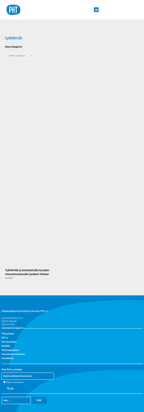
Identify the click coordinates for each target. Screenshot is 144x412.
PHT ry (4, 337)
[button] (96, 9)
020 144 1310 (7, 324)
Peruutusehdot (9, 341)
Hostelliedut (7, 358)
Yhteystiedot (7, 333)
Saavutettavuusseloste (13, 354)
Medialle (5, 346)
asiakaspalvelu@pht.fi (12, 327)
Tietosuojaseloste (10, 350)
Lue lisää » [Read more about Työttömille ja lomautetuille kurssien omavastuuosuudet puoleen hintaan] (9, 278)
